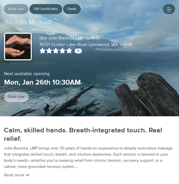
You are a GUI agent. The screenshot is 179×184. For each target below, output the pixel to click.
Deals (72, 9)
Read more (17, 175)
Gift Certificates (46, 9)
